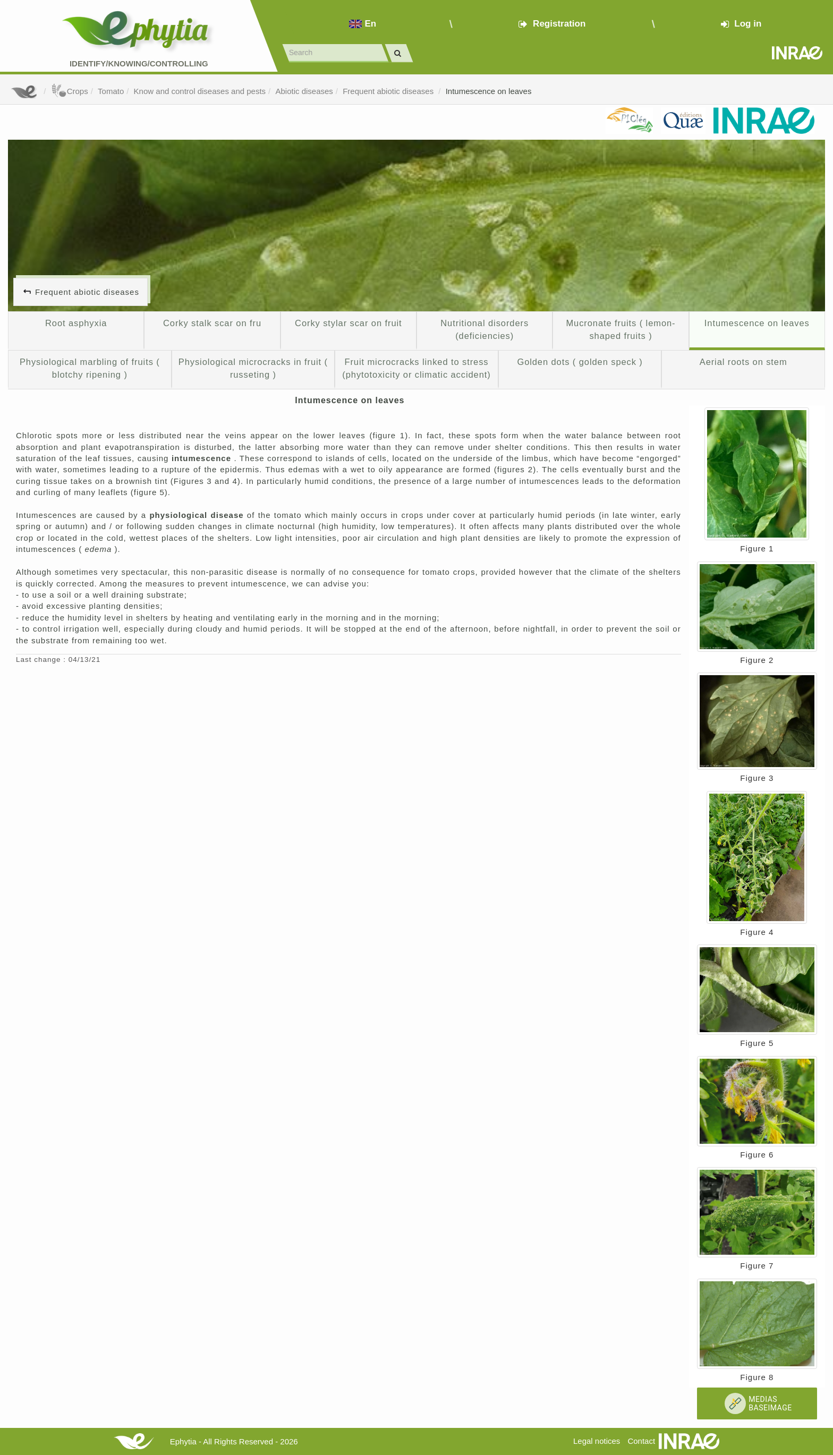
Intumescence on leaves (489, 91)
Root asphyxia (76, 323)
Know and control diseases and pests (200, 91)
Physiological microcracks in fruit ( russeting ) (253, 368)
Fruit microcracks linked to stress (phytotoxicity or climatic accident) (416, 368)
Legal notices (596, 1440)
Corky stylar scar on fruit (348, 323)
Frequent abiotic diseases (389, 91)
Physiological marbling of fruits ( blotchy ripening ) (90, 368)
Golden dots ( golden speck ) (579, 362)
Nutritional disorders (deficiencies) (484, 329)
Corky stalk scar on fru (212, 323)
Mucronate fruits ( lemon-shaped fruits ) (620, 329)
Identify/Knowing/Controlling (139, 63)
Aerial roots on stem (743, 362)
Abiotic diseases (304, 91)
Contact (641, 1440)
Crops (69, 91)
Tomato (111, 91)
